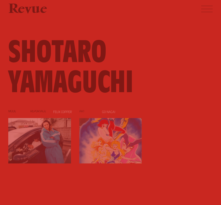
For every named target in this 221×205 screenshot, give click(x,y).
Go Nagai (108, 112)
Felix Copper (62, 112)
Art (81, 111)
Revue (27, 9)
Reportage (38, 111)
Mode (12, 111)
